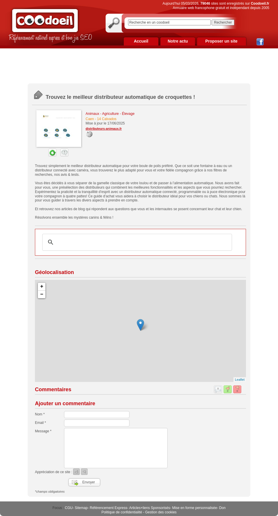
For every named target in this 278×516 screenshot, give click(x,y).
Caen (90, 119)
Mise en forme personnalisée (194, 508)
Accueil (141, 41)
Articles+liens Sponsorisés (149, 508)
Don (222, 508)
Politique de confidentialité (121, 512)
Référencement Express (108, 508)
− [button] (41, 294)
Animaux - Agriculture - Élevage (110, 114)
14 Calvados (106, 119)
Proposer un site (221, 41)
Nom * (40, 414)
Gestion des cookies (161, 512)
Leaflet (240, 379)
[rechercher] (136, 242)
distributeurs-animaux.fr (104, 128)
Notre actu (178, 41)
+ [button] (41, 286)
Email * (40, 423)
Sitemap (81, 508)
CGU (69, 508)
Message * (43, 431)
